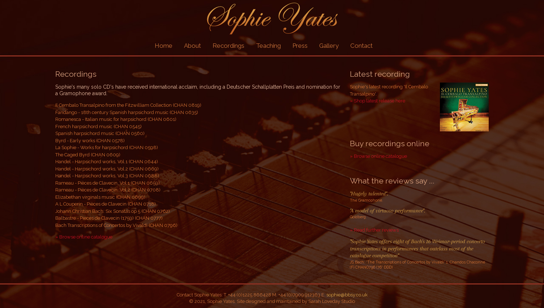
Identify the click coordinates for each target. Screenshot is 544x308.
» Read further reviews (374, 230)
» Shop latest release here (377, 101)
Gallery (329, 45)
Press (300, 45)
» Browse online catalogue (83, 237)
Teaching (268, 45)
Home (163, 45)
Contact (361, 45)
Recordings (228, 45)
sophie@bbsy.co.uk (347, 295)
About (192, 45)
